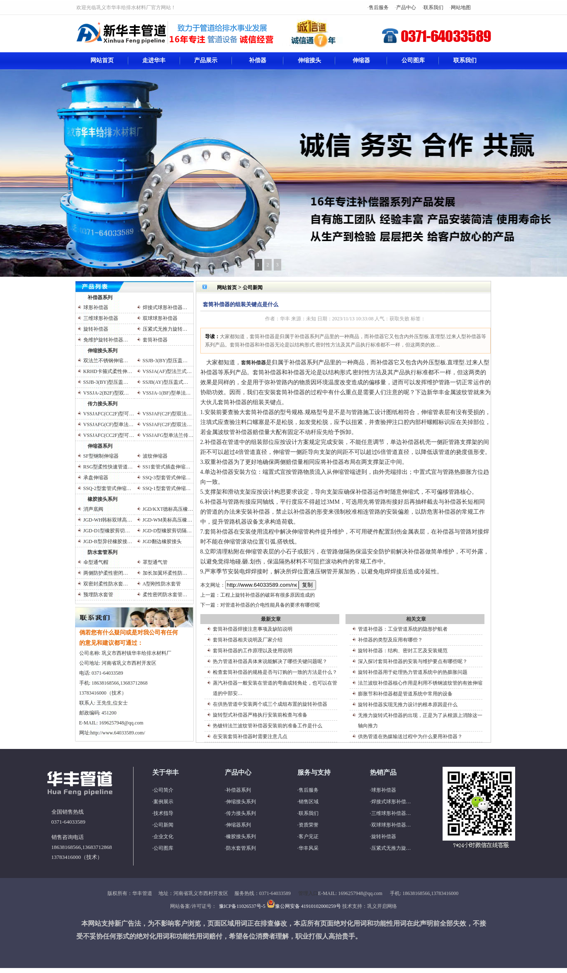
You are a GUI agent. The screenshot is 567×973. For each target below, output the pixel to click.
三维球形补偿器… (391, 813)
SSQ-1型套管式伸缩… (167, 488)
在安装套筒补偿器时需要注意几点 (250, 736)
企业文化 (163, 836)
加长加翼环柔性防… (165, 573)
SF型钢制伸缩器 (101, 456)
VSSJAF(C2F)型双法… (167, 414)
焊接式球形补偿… (391, 802)
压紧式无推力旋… (391, 848)
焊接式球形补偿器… (165, 307)
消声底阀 (93, 509)
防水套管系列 (102, 552)
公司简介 (163, 790)
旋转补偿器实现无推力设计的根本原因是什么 (407, 704)
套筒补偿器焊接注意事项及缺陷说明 (252, 629)
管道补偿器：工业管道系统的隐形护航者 (403, 629)
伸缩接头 (309, 60)
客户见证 (309, 836)
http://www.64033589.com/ (117, 733)
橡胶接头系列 (102, 499)
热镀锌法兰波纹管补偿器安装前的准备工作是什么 (267, 726)
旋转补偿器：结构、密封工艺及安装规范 (403, 651)
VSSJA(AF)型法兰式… (167, 371)
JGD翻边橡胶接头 (162, 541)
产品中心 (406, 7)
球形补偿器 (95, 307)
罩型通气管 (155, 562)
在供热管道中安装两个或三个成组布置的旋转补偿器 (270, 704)
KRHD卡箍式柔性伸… (107, 371)
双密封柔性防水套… (105, 584)
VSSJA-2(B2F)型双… (106, 393)
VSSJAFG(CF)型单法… (108, 424)
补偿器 (257, 60)
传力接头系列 (102, 404)
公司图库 (413, 60)
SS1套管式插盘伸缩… (166, 467)
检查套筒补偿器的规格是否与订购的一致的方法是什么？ (275, 672)
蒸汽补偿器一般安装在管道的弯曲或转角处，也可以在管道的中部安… (275, 688)
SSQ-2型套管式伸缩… (107, 488)
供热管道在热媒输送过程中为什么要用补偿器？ (410, 736)
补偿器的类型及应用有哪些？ (390, 640)
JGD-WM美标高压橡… (167, 520)
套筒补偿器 (155, 340)
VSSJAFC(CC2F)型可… (108, 414)
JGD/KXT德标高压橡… (168, 509)
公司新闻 (253, 287)
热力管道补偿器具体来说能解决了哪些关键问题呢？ (270, 661)
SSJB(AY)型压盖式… (165, 382)
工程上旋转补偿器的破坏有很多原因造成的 (267, 595)
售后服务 (379, 7)
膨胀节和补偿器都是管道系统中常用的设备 (405, 694)
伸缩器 (361, 60)
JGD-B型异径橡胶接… (107, 541)
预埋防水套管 (98, 594)
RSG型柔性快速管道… (108, 467)
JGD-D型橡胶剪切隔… (167, 531)
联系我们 (433, 7)
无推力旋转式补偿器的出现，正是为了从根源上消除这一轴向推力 (420, 720)
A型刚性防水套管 (162, 584)
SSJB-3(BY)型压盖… (165, 360)
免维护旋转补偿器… (105, 340)
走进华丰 (153, 60)
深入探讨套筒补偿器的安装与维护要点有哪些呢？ (412, 661)
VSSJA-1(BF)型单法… (167, 393)
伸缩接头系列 (102, 351)
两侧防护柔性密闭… (105, 573)
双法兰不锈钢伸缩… (105, 360)
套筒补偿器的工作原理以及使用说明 (252, 651)
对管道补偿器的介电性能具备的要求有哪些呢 (270, 605)
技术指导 (163, 813)
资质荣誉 (309, 825)
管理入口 (308, 893)
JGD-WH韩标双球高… (107, 520)
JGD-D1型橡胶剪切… (106, 531)
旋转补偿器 (95, 329)
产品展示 (205, 60)
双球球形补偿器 (160, 318)
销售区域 (309, 802)
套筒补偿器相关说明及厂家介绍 (247, 640)
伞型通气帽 (95, 562)
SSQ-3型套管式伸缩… (167, 477)
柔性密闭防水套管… (165, 594)
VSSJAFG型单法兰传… (168, 435)
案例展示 (163, 802)
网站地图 (461, 7)
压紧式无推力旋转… (165, 329)
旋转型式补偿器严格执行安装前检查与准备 (260, 715)
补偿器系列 (100, 297)
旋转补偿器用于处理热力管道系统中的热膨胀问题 (412, 672)
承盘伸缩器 (95, 477)
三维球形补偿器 (100, 318)
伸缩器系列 (100, 446)
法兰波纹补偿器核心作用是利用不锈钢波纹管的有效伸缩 (420, 683)
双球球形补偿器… (391, 825)
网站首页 (102, 60)
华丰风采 (309, 848)
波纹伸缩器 (155, 456)
